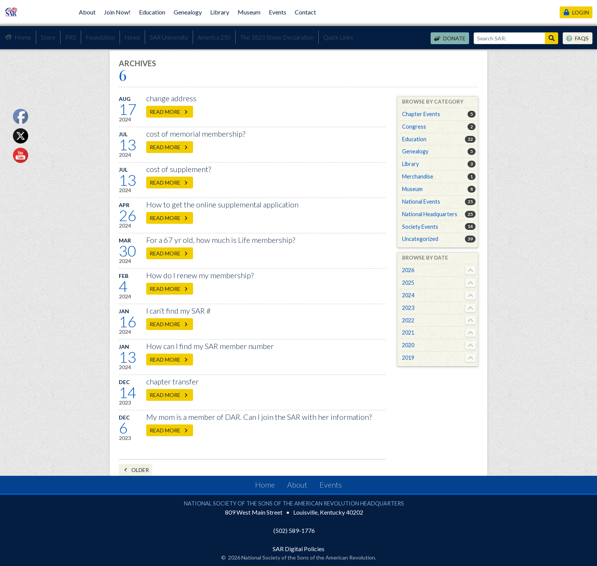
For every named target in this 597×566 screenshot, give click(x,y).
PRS (70, 37)
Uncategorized (420, 239)
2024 (408, 295)
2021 (408, 332)
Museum (249, 12)
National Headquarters (429, 214)
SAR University (169, 37)
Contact (305, 12)
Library (219, 12)
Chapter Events (421, 114)
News (132, 37)
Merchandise (417, 176)
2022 (408, 320)
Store (48, 37)
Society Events (420, 226)
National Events (421, 201)
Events (277, 12)
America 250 (214, 37)
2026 (408, 270)
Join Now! (117, 12)
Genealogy (188, 12)
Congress (414, 126)
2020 (408, 345)
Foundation (100, 37)
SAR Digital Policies (298, 548)
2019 (408, 357)
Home (18, 37)
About (87, 12)
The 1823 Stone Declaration (277, 37)
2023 (408, 308)
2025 (408, 282)
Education (152, 12)
